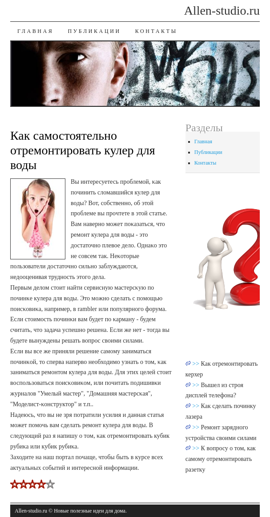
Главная (35, 31)
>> (196, 363)
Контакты (156, 31)
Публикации (94, 31)
